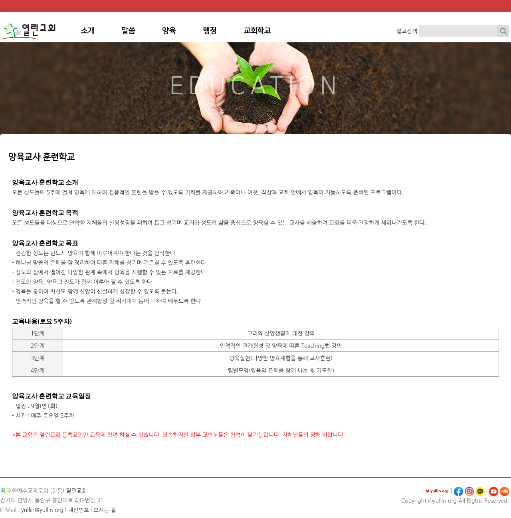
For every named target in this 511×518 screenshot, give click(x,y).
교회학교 (257, 31)
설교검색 (406, 31)
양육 (169, 31)
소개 (87, 31)
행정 (209, 31)
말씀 (128, 31)
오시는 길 (104, 510)
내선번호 (78, 510)
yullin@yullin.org (42, 510)
